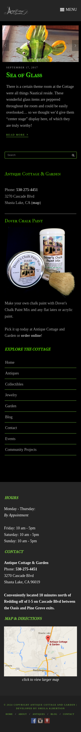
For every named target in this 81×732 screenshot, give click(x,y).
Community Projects (21, 449)
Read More (17, 134)
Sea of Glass (24, 75)
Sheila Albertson (51, 708)
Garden (10, 406)
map (36, 203)
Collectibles (14, 384)
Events (10, 439)
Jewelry (11, 395)
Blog (8, 417)
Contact (11, 428)
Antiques (12, 373)
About (22, 714)
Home (9, 362)
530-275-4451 (27, 190)
